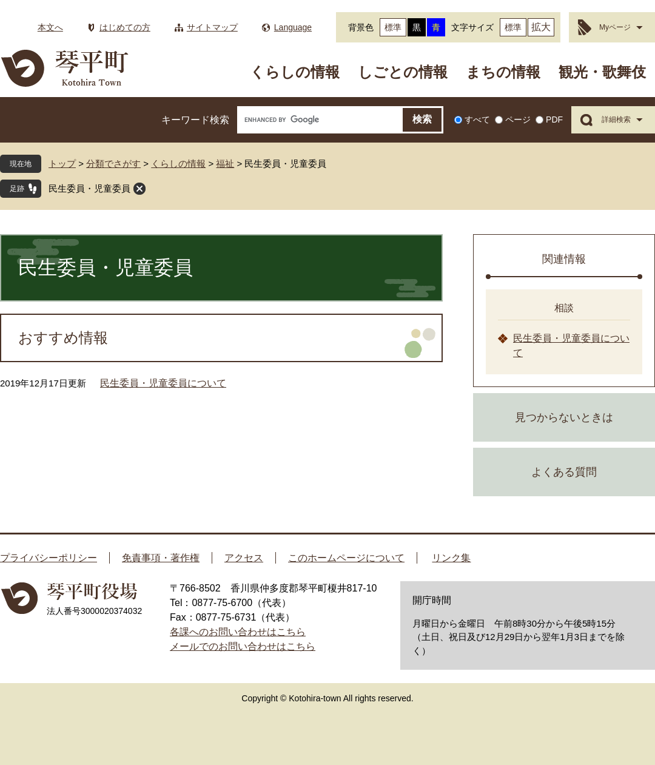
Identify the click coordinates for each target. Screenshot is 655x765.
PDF (554, 119)
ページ (518, 119)
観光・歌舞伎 (602, 72)
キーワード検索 (195, 120)
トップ (62, 163)
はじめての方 (124, 27)
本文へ (50, 27)
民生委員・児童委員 (89, 188)
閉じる (139, 189)
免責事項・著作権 (161, 558)
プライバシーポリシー (48, 558)
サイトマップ (212, 27)
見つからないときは (564, 417)
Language (293, 27)
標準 (393, 27)
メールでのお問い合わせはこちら (242, 646)
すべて (477, 119)
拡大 (541, 27)
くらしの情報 (295, 72)
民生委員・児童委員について (163, 383)
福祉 (225, 163)
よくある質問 (564, 472)
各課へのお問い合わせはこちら (238, 632)
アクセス (243, 558)
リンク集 (451, 558)
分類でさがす (113, 163)
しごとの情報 (403, 72)
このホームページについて (346, 558)
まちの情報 (503, 72)
